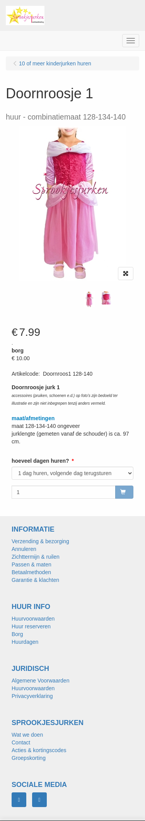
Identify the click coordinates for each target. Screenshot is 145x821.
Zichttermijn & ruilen (36, 557)
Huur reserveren (31, 626)
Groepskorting (29, 758)
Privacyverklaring (32, 696)
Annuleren (24, 549)
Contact (21, 742)
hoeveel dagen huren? (40, 461)
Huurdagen (25, 642)
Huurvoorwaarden (33, 619)
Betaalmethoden (31, 572)
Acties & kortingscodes (39, 750)
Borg (17, 634)
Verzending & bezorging (40, 541)
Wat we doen (27, 735)
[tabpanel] (89, 299)
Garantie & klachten (35, 580)
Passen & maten (31, 564)
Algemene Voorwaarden (40, 680)
